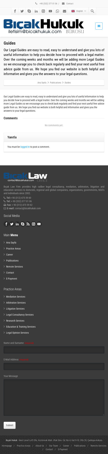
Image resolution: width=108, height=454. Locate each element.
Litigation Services (15, 308)
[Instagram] (43, 11)
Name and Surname (19, 342)
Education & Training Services (21, 326)
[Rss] (28, 224)
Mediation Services (15, 296)
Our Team (53, 445)
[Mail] (64, 11)
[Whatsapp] (57, 11)
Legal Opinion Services (17, 332)
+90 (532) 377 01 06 (46, 3)
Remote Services (14, 266)
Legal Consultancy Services (20, 314)
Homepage (7, 445)
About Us (40, 445)
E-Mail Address (16, 359)
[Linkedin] (36, 11)
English (78, 11)
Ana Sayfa (11, 242)
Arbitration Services (16, 302)
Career (9, 254)
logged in (25, 146)
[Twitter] (22, 11)
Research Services (15, 320)
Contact (67, 3)
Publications (12, 260)
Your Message (11, 376)
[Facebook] (15, 11)
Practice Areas (13, 248)
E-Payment (11, 278)
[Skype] (29, 11)
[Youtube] (50, 11)
